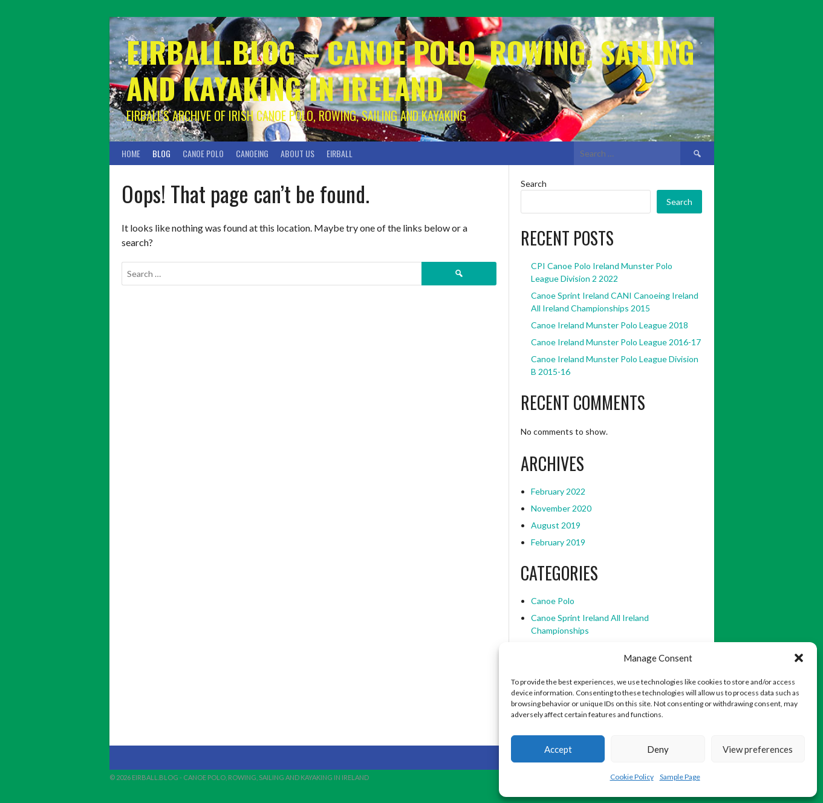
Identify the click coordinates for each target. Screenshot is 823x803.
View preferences (758, 749)
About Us (297, 153)
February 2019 (558, 542)
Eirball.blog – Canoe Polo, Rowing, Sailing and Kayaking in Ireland (410, 69)
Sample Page (680, 776)
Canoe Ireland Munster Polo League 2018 (609, 325)
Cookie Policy (632, 776)
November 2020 (561, 508)
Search (534, 183)
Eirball (340, 153)
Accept (558, 749)
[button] (799, 658)
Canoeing (252, 153)
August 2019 (556, 525)
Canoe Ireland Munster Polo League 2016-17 (616, 342)
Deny (658, 749)
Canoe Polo (203, 153)
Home (131, 153)
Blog (161, 153)
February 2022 (558, 491)
